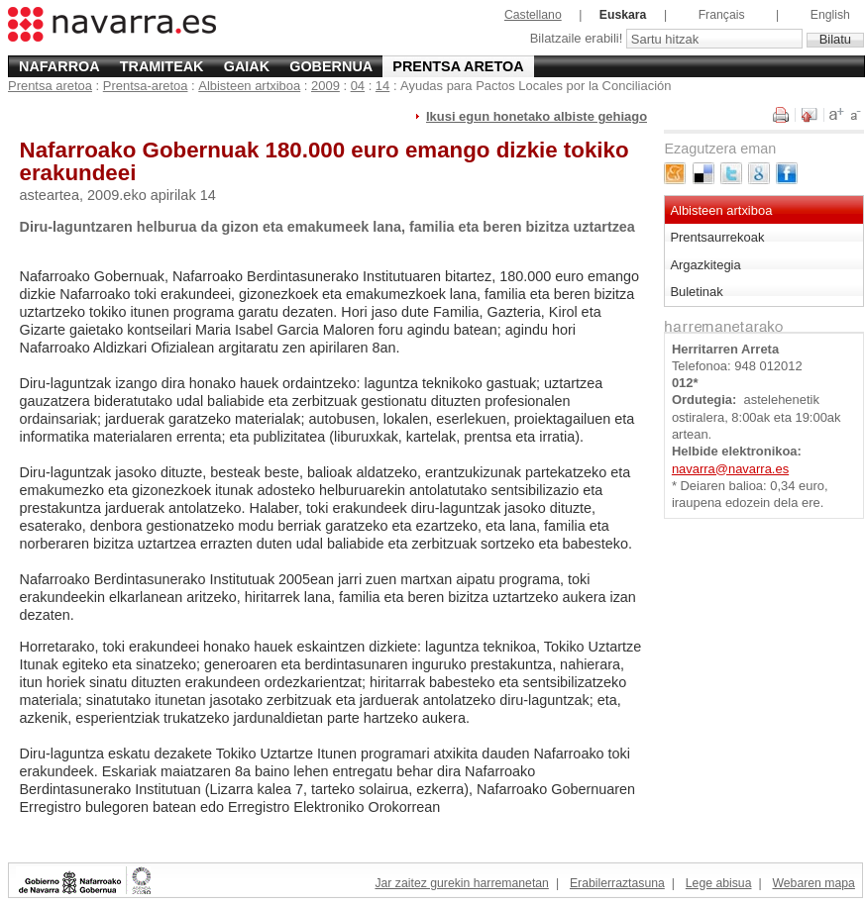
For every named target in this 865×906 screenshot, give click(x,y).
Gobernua (331, 66)
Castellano (533, 15)
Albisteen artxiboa (249, 85)
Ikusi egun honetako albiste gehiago (536, 116)
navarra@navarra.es (730, 468)
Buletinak (696, 291)
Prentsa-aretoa (145, 85)
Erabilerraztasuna (617, 883)
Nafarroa (59, 66)
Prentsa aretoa (457, 66)
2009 (325, 85)
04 (358, 85)
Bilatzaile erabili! (578, 39)
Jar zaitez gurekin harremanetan (461, 883)
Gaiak (247, 66)
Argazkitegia (705, 264)
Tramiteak (162, 66)
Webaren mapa (813, 883)
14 (382, 85)
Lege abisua (719, 883)
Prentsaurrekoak (717, 237)
